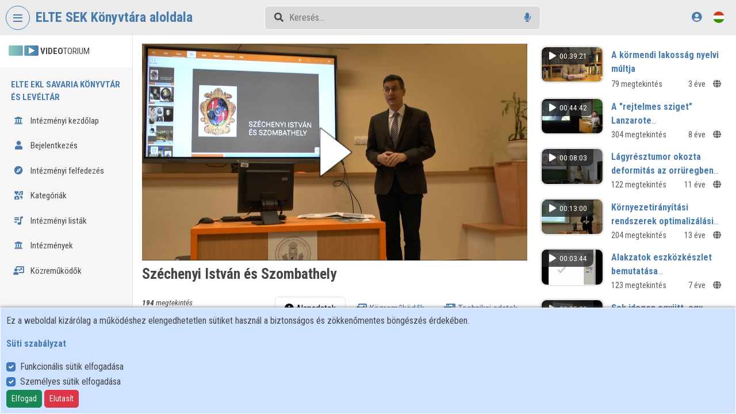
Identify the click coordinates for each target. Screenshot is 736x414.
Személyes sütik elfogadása (70, 381)
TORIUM (49, 51)
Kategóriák (40, 195)
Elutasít (61, 398)
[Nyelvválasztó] (718, 17)
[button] (334, 152)
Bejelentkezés (45, 145)
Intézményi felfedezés (58, 171)
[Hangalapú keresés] (527, 17)
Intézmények (43, 245)
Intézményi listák (50, 221)
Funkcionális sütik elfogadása (72, 366)
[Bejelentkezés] (697, 17)
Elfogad (24, 398)
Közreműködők (47, 271)
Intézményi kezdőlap (56, 121)
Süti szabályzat (36, 343)
